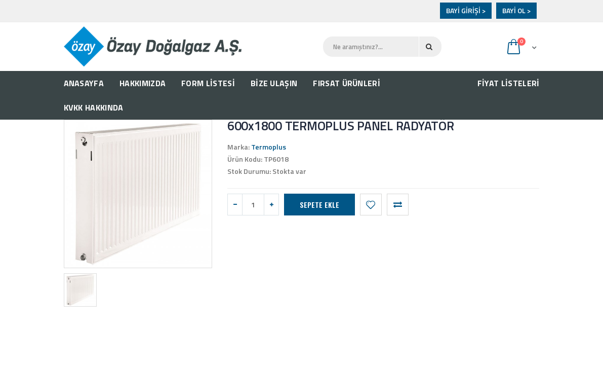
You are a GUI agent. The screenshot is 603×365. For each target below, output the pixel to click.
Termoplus (268, 146)
